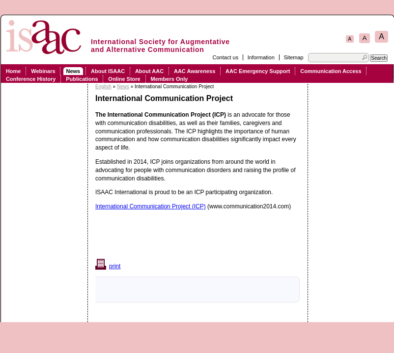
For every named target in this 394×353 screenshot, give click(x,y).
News (73, 71)
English (103, 86)
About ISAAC (108, 71)
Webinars (43, 71)
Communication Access (330, 71)
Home (13, 71)
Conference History (31, 79)
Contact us (226, 57)
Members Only (169, 79)
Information (261, 57)
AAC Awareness (194, 71)
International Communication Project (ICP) (150, 206)
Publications (82, 79)
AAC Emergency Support (257, 71)
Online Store (124, 79)
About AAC (149, 71)
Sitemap (293, 57)
